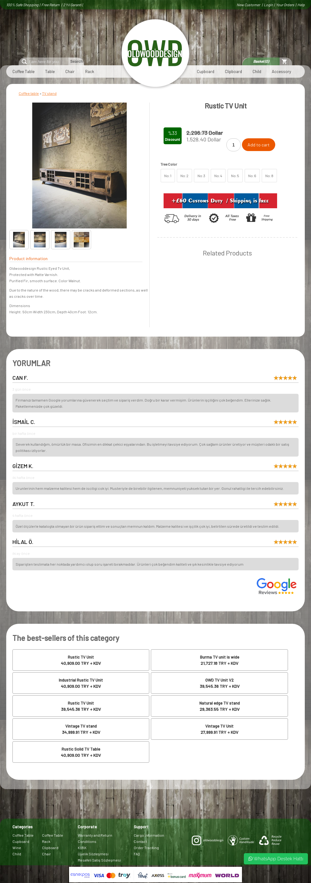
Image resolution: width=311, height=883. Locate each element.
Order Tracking (146, 847)
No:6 (252, 175)
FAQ (137, 854)
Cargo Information (149, 835)
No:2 (184, 175)
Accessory (281, 71)
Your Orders (285, 4)
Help (301, 4)
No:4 (218, 175)
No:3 (201, 175)
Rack (89, 71)
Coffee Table (23, 71)
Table (50, 71)
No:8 (269, 175)
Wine (16, 847)
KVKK (82, 847)
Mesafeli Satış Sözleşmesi (99, 860)
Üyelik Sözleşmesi (93, 854)
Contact (140, 841)
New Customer (249, 4)
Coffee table (29, 93)
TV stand (49, 93)
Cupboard (205, 71)
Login (268, 4)
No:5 (235, 175)
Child (257, 71)
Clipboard (233, 71)
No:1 (167, 175)
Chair (70, 71)
